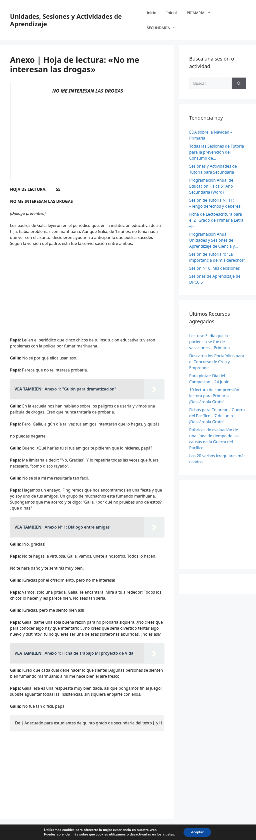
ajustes (168, 834)
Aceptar (197, 832)
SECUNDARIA (164, 27)
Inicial (171, 12)
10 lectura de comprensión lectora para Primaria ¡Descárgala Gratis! (214, 395)
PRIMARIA (201, 12)
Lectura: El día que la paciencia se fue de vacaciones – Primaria (209, 341)
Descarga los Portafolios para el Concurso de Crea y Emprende (216, 361)
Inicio (151, 12)
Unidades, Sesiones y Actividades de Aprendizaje (66, 20)
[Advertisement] (87, 137)
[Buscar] (239, 83)
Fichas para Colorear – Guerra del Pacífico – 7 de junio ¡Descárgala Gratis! (217, 416)
